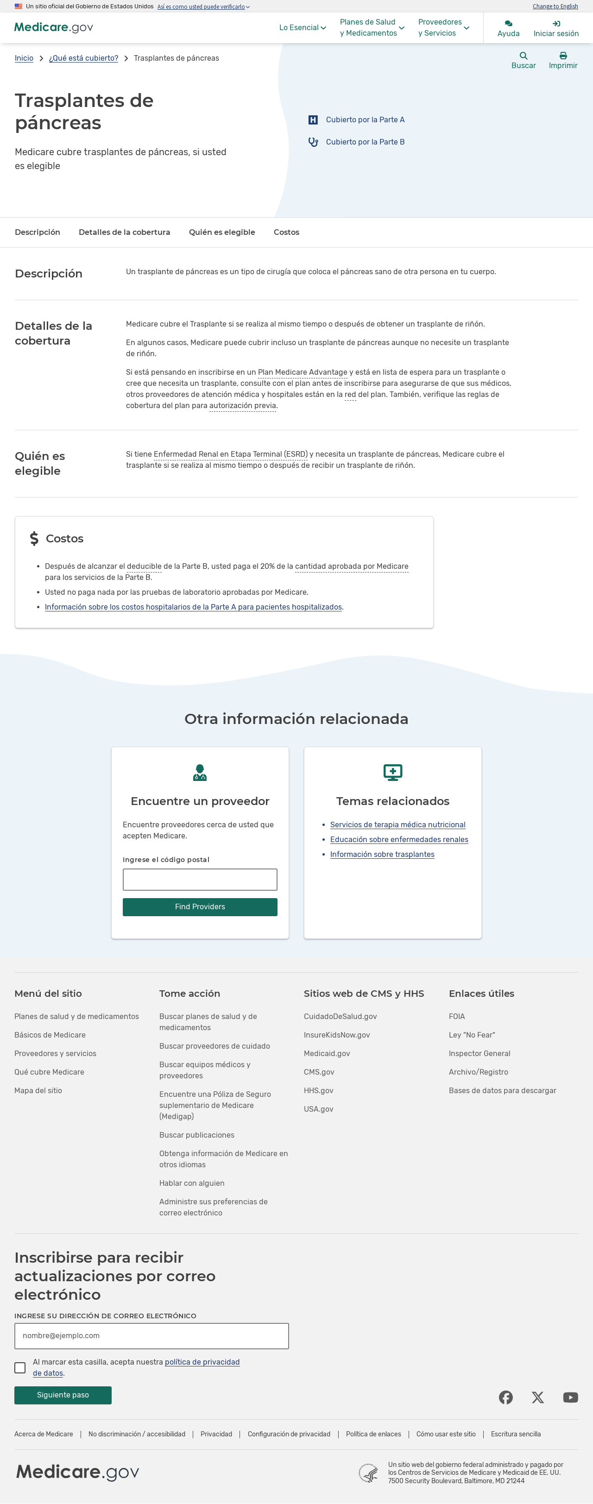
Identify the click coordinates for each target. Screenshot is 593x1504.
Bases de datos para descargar (502, 1090)
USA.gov (319, 1109)
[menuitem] (302, 28)
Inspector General (480, 1053)
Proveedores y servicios (55, 1053)
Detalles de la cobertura (124, 232)
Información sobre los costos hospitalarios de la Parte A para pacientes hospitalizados (193, 607)
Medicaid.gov (327, 1053)
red (350, 394)
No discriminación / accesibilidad (136, 1434)
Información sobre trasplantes (382, 854)
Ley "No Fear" (472, 1035)
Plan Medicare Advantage (302, 372)
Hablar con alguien (192, 1183)
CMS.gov (319, 1072)
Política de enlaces (373, 1434)
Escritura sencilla (516, 1434)
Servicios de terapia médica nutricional (398, 824)
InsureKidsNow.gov (337, 1035)
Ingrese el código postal (166, 860)
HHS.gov (319, 1090)
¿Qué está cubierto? (83, 58)
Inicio (24, 58)
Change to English (555, 6)
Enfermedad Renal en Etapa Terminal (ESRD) (231, 454)
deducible (144, 566)
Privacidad (216, 1434)
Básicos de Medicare (50, 1035)
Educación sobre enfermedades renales (399, 839)
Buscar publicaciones (196, 1135)
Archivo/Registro (478, 1072)
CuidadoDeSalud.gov (340, 1016)
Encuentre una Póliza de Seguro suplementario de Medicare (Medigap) (215, 1105)
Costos (286, 232)
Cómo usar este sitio (446, 1434)
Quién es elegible (222, 232)
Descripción (37, 232)
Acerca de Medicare (43, 1434)
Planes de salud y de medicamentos (76, 1016)
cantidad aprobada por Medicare (352, 566)
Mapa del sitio (38, 1090)
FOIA (457, 1016)
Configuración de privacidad (289, 1434)
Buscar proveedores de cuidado (214, 1046)
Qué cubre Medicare (49, 1072)
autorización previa (242, 405)
